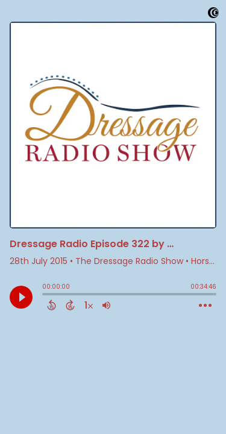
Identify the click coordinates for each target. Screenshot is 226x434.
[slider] (45, 295)
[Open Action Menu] (205, 305)
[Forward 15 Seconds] (70, 305)
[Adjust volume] (106, 305)
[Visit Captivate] (213, 14)
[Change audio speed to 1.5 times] (89, 305)
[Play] (21, 297)
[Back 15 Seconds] (51, 305)
